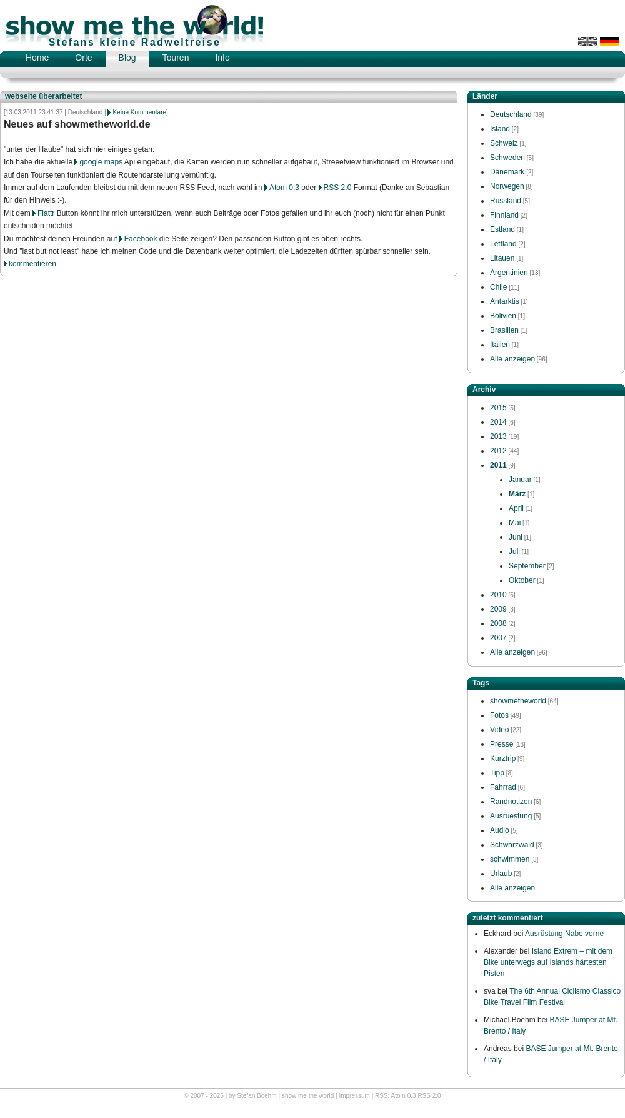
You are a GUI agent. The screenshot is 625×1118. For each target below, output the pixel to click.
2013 (498, 436)
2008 (498, 623)
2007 (498, 637)
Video (499, 729)
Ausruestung (511, 816)
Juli (514, 551)
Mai (515, 522)
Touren (175, 58)
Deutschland (511, 114)
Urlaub (501, 873)
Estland (502, 229)
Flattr (46, 213)
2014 (498, 422)
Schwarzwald (512, 844)
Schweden (507, 157)
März (517, 494)
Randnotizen (511, 801)
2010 (498, 594)
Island (500, 128)
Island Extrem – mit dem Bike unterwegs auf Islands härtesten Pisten (548, 962)
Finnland (504, 215)
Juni (515, 537)
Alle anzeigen (512, 359)
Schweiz (504, 143)
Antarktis (504, 301)
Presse (501, 744)
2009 (498, 609)
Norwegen (507, 186)
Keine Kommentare (139, 112)
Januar (520, 479)
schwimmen (509, 859)
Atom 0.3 (284, 187)
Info (222, 58)
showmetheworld (518, 701)
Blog (127, 58)
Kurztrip (503, 758)
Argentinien (509, 272)
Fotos (499, 715)
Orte (83, 58)
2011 (498, 465)
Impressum (354, 1095)
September (527, 566)
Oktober (522, 580)
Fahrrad (503, 787)
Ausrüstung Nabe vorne (564, 933)
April (516, 508)
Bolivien (503, 315)
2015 (498, 407)
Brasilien (504, 330)
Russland (505, 200)
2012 (498, 450)
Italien (500, 344)
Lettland (503, 243)
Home (37, 58)
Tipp (497, 772)
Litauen (502, 258)
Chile (498, 287)
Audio (499, 830)
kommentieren (32, 263)
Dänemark (507, 172)
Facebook (141, 238)
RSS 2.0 (338, 187)
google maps (100, 162)
